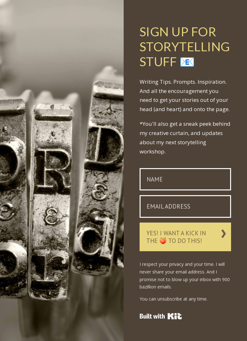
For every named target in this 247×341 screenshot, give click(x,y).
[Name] (185, 179)
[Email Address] (185, 206)
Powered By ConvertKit (161, 316)
